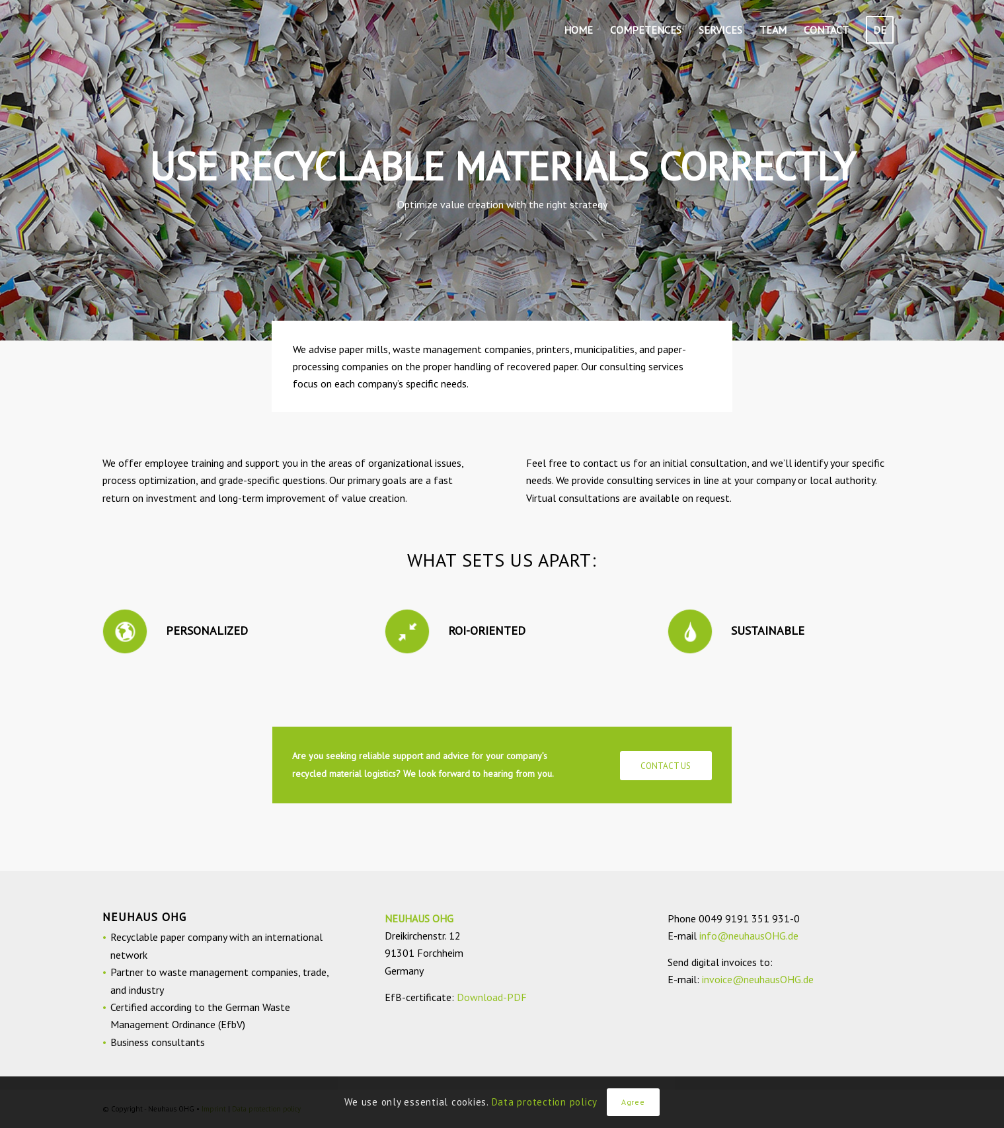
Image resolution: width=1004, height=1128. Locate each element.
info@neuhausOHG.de (748, 935)
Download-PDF (492, 997)
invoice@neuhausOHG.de (758, 979)
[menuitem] (578, 30)
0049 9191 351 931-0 (749, 918)
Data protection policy (545, 1102)
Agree (632, 1102)
